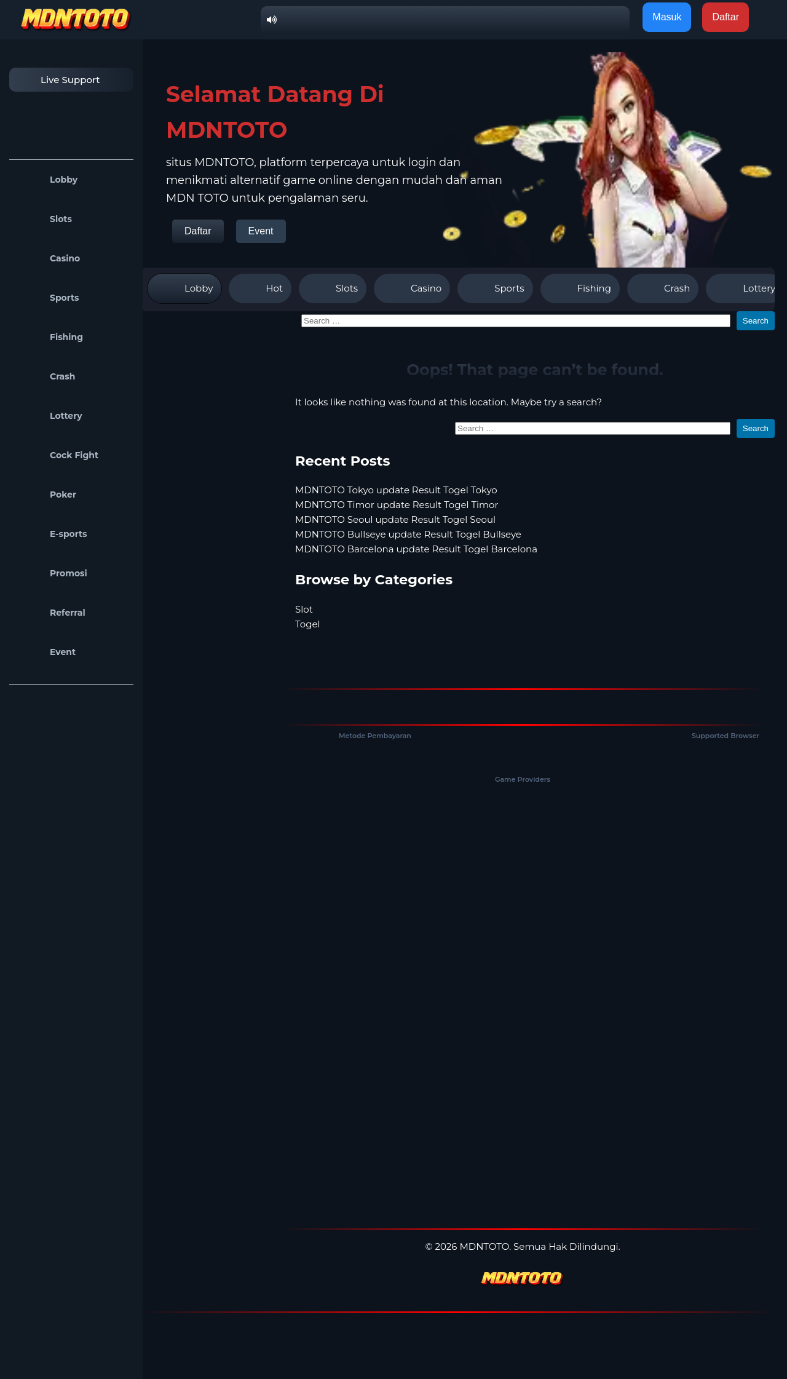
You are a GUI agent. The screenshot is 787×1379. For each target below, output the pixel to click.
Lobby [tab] (184, 288)
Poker (45, 494)
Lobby (46, 179)
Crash (45, 376)
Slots (43, 219)
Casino (47, 258)
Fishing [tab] (580, 288)
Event (45, 652)
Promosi (51, 573)
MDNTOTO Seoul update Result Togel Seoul (395, 519)
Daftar (198, 231)
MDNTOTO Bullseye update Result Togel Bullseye (408, 534)
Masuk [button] (666, 17)
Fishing (49, 337)
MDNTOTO (484, 1246)
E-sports (51, 534)
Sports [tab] (495, 288)
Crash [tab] (663, 288)
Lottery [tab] (744, 288)
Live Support (57, 79)
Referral (50, 612)
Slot (304, 609)
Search (756, 320)
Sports (47, 297)
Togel (307, 624)
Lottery (48, 415)
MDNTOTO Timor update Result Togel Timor (396, 505)
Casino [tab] (411, 288)
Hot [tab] (260, 288)
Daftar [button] (725, 17)
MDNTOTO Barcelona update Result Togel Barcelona (416, 549)
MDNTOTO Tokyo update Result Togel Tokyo (396, 490)
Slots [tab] (332, 288)
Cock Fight (56, 455)
